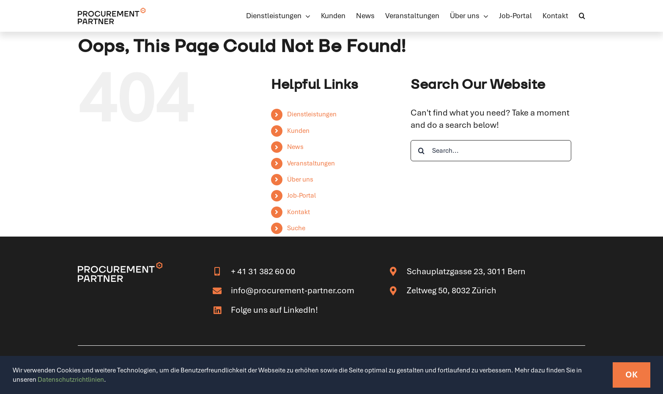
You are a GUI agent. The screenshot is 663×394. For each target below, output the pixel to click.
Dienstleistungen (312, 114)
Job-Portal (301, 195)
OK (631, 374)
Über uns (300, 179)
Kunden (298, 131)
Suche (296, 228)
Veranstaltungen (311, 163)
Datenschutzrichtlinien (71, 379)
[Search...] (491, 150)
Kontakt (298, 212)
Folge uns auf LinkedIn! (274, 309)
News (295, 147)
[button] (582, 15)
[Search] (421, 150)
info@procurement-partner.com (292, 290)
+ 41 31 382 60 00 (263, 271)
